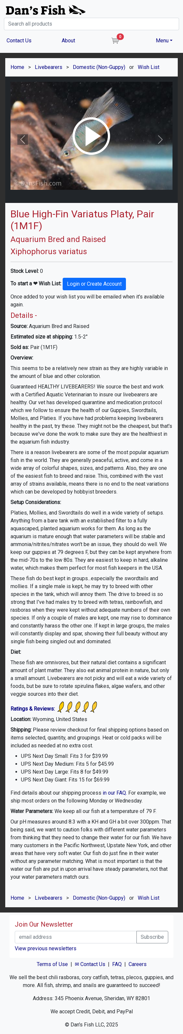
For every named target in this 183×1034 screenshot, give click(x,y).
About (68, 40)
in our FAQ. (115, 793)
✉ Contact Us (90, 964)
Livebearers (48, 67)
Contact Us (19, 40)
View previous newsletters (45, 948)
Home (17, 67)
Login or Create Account (94, 284)
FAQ (117, 964)
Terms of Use (52, 964)
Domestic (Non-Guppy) (99, 67)
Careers (138, 964)
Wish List (148, 67)
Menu (162, 40)
